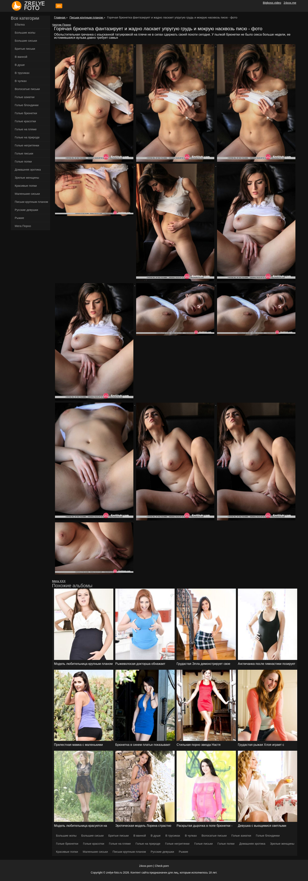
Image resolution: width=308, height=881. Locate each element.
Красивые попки (26, 185)
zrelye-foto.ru (114, 872)
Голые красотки (25, 121)
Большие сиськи (26, 40)
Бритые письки (25, 48)
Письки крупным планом (31, 201)
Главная (60, 17)
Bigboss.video (272, 2)
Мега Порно (23, 226)
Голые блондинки (26, 105)
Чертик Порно (61, 24)
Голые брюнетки (26, 113)
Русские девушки (26, 209)
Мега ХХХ (59, 581)
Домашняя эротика (28, 169)
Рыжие (19, 218)
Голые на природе (27, 137)
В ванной (21, 56)
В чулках (21, 81)
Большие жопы (25, 32)
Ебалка (20, 24)
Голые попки (23, 161)
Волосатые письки (27, 89)
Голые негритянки (27, 145)
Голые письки (24, 153)
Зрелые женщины (27, 177)
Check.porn (162, 865)
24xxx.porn (145, 865)
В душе (20, 64)
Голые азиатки (24, 97)
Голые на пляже (26, 129)
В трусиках (22, 72)
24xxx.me (290, 2)
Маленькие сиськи (27, 193)
